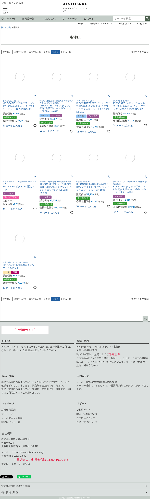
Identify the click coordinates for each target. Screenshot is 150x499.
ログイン (83, 23)
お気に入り (49, 18)
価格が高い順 (35, 52)
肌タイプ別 (6, 27)
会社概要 (6, 433)
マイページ (69, 18)
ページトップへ (145, 318)
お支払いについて (85, 418)
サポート (81, 403)
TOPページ (8, 18)
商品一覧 (28, 18)
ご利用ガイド (30, 350)
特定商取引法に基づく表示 (15, 486)
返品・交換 (8, 376)
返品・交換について (87, 422)
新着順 (47, 52)
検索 (147, 18)
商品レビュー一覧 (10, 422)
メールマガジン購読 (12, 418)
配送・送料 (83, 341)
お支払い (6, 341)
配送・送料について (87, 413)
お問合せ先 (83, 376)
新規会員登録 (8, 409)
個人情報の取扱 (9, 492)
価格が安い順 (20, 52)
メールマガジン (109, 23)
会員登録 (95, 23)
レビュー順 (66, 52)
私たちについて (127, 23)
